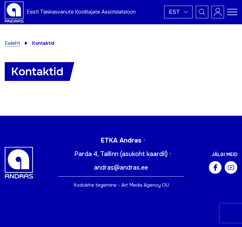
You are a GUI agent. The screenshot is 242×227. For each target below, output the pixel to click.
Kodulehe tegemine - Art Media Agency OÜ (121, 185)
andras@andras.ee (121, 168)
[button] (178, 12)
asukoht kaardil (144, 154)
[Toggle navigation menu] (232, 12)
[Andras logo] (14, 12)
